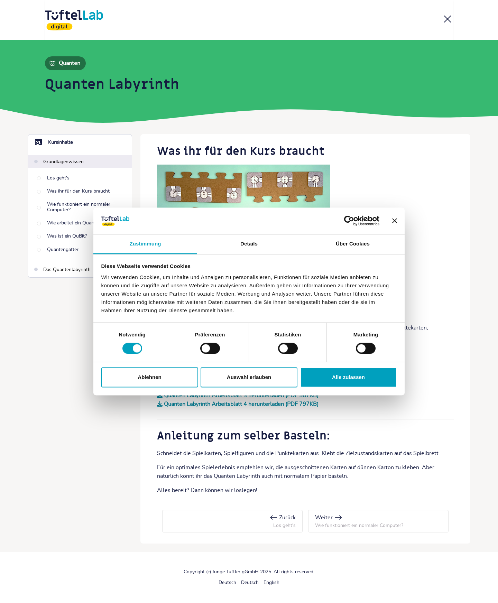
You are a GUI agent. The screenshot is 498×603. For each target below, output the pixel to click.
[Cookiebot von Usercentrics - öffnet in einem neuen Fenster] (349, 221)
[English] (271, 582)
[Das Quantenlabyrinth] (62, 270)
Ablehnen (149, 377)
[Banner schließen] (394, 221)
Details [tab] (249, 244)
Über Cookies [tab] (353, 244)
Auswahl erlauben (249, 377)
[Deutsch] (227, 582)
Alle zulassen (348, 377)
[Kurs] (447, 20)
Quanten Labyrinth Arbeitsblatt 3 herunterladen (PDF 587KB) (241, 395)
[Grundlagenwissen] (59, 161)
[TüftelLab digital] (74, 20)
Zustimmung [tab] (145, 244)
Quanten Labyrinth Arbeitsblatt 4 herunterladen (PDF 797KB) (241, 404)
